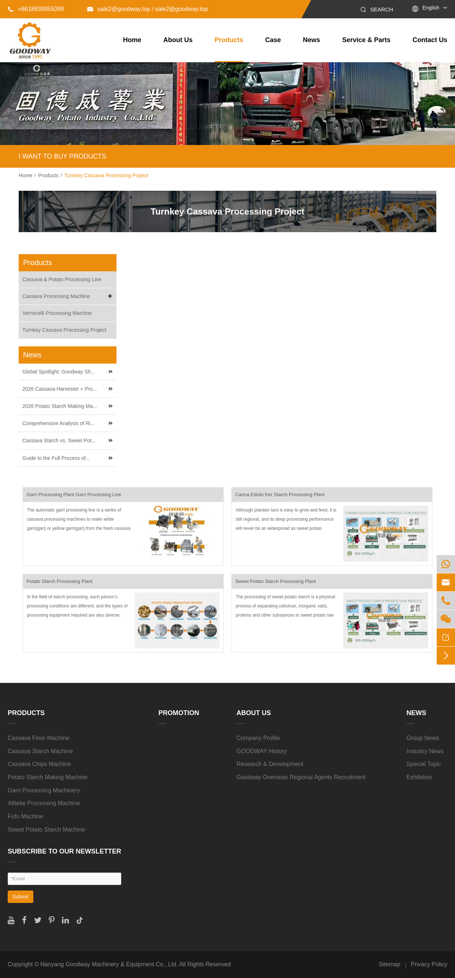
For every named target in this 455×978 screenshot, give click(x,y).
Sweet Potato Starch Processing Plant (275, 581)
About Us (178, 40)
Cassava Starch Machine (40, 751)
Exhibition (419, 777)
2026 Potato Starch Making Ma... (59, 406)
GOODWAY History (262, 751)
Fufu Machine (25, 816)
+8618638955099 (36, 9)
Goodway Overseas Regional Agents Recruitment (301, 777)
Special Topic (424, 764)
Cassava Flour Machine (38, 738)
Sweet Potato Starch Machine (46, 829)
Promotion (179, 713)
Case (273, 40)
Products (229, 40)
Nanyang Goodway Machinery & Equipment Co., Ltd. (109, 964)
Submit (20, 897)
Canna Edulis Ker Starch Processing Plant (280, 494)
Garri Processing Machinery (44, 790)
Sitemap (389, 964)
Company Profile (258, 738)
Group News (423, 738)
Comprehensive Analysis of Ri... (58, 423)
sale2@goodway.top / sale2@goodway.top (147, 9)
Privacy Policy (429, 964)
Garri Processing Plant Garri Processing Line (73, 494)
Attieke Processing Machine (44, 803)
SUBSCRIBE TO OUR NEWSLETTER (64, 851)
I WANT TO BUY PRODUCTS (62, 156)
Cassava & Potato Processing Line (61, 279)
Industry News (425, 751)
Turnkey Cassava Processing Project (106, 175)
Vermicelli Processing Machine (57, 313)
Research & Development (270, 764)
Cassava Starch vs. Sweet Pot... (59, 440)
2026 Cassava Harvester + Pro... (59, 389)
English (430, 8)
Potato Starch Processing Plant (59, 581)
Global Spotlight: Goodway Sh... (58, 372)
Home (132, 40)
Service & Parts (366, 40)
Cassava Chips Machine (39, 764)
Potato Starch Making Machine (48, 777)
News (311, 40)
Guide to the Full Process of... (56, 458)
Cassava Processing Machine (68, 296)
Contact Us (430, 40)
